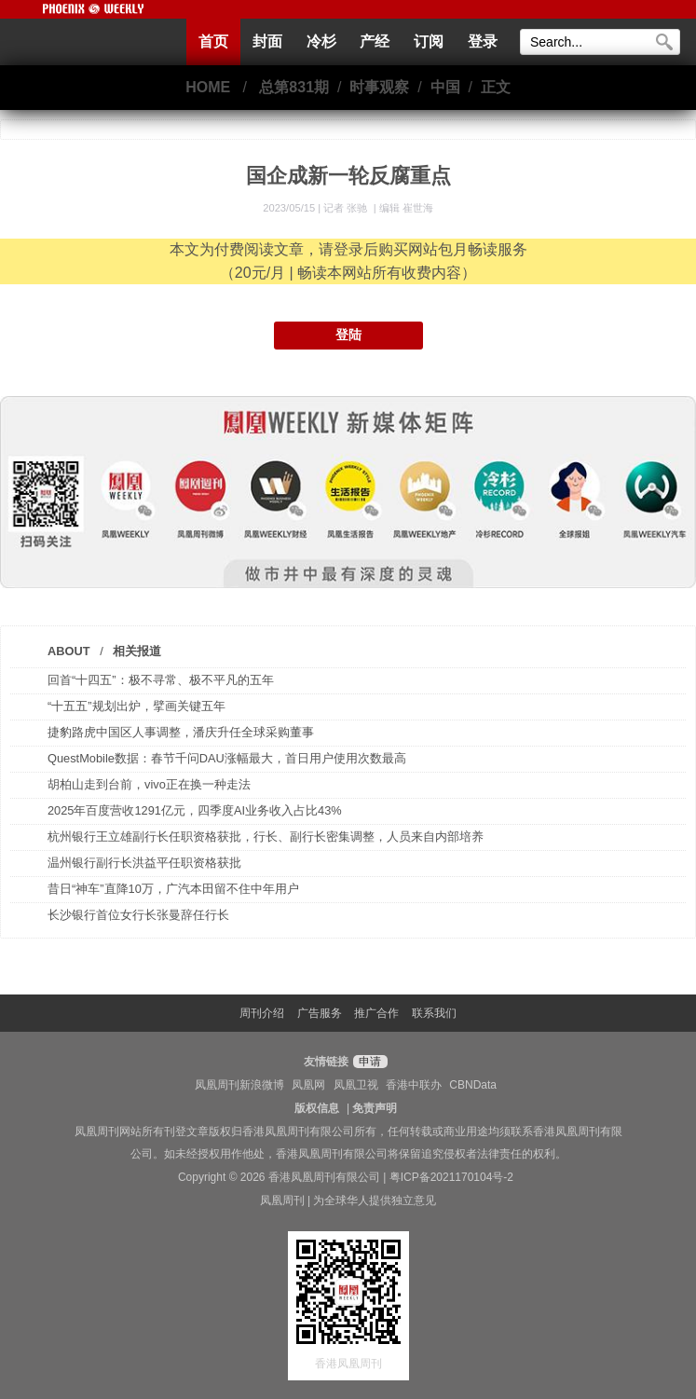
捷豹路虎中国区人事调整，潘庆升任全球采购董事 (181, 732)
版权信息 (316, 1108)
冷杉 (321, 41)
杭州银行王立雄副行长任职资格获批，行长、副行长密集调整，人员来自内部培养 (266, 837)
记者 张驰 (346, 207)
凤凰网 (308, 1084)
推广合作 (376, 1013)
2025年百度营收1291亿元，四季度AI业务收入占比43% (195, 810)
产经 (374, 41)
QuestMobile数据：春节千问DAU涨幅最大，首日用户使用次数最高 (227, 758)
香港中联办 (414, 1084)
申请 (367, 1061)
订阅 (429, 41)
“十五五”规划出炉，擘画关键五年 (136, 706)
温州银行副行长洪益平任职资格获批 (144, 863)
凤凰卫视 (356, 1084)
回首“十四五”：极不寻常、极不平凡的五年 (161, 680)
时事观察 (379, 87)
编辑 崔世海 (406, 207)
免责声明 (374, 1108)
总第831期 (294, 87)
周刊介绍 (261, 1013)
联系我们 (434, 1013)
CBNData (473, 1084)
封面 (267, 41)
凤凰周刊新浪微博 (239, 1084)
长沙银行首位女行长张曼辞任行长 (138, 915)
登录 (483, 41)
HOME (207, 87)
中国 (445, 87)
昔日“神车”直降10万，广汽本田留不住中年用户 (173, 889)
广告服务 (319, 1013)
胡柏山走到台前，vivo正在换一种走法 (149, 784)
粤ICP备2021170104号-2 (451, 1177)
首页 (213, 41)
